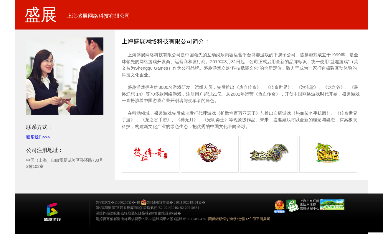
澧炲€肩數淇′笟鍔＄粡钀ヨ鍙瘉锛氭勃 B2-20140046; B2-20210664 (147, 208)
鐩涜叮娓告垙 (52, 212)
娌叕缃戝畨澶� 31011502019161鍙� (173, 202)
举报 (302, 206)
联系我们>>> (38, 137)
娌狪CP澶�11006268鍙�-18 (118, 202)
